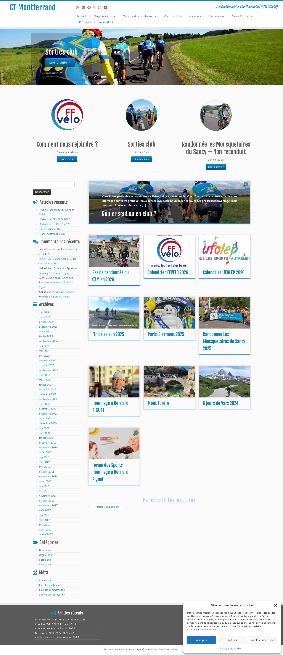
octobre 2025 (46, 322)
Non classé (45, 550)
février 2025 (46, 336)
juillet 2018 (45, 481)
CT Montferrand (33, 7)
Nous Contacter (243, 16)
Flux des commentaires (52, 589)
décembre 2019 (47, 442)
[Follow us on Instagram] (101, 7)
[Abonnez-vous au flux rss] (79, 7)
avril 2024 (44, 355)
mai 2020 (44, 433)
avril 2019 (44, 466)
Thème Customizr (170, 649)
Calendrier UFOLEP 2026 (55, 224)
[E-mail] (84, 7)
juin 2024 (44, 346)
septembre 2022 (48, 399)
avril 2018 (44, 491)
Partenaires (216, 16)
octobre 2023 (46, 365)
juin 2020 (44, 428)
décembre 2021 (47, 408)
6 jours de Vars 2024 (220, 403)
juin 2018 (44, 486)
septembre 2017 (48, 505)
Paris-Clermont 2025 (52, 234)
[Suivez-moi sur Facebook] (90, 7)
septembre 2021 (48, 413)
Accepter (201, 640)
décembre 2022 (47, 389)
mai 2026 (44, 312)
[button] (275, 605)
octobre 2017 (46, 500)
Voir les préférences (263, 640)
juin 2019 (44, 457)
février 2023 (46, 384)
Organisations (104, 16)
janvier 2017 (46, 534)
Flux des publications (50, 585)
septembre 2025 (48, 326)
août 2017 (45, 510)
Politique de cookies (230, 648)
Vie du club (173, 16)
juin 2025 (44, 331)
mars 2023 (45, 379)
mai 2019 (44, 462)
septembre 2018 (48, 476)
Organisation (46, 555)
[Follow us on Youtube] (107, 7)
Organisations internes (139, 16)
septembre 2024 (48, 341)
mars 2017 (45, 529)
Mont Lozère (158, 403)
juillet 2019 (45, 452)
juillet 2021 (45, 418)
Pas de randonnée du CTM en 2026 (52, 619)
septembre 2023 (48, 370)
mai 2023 (44, 375)
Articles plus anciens (106, 507)
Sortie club (45, 559)
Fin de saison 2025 (51, 229)
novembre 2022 (48, 394)
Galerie (195, 16)
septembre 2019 (48, 447)
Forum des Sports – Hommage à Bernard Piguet (55, 282)
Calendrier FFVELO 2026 (55, 219)
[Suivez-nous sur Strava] (95, 7)
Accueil (81, 16)
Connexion (45, 580)
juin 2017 (44, 515)
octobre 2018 (46, 471)
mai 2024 (44, 350)
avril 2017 (44, 524)
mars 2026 (45, 317)
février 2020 (46, 437)
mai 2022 (44, 404)
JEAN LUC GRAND (50, 259)
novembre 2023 (48, 360)
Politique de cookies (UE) (96, 22)
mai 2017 (44, 520)
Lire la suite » (67, 159)
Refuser (232, 640)
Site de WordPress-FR (52, 594)
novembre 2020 (48, 423)
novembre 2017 (48, 495)
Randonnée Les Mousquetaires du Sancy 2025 (224, 341)
